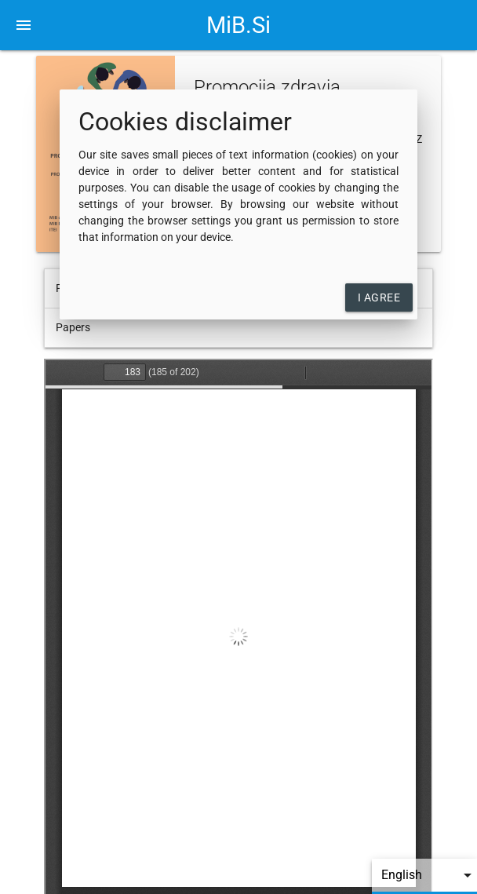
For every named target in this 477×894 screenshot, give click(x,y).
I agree (379, 297)
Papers (73, 327)
